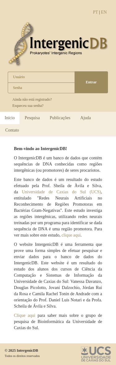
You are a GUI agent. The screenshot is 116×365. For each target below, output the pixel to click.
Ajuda (85, 117)
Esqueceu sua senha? (28, 105)
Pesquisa (32, 117)
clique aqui (71, 235)
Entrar (91, 82)
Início (10, 117)
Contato (12, 130)
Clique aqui (24, 315)
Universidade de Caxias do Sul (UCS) (61, 192)
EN (104, 12)
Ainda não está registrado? (32, 99)
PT (95, 12)
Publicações (60, 117)
